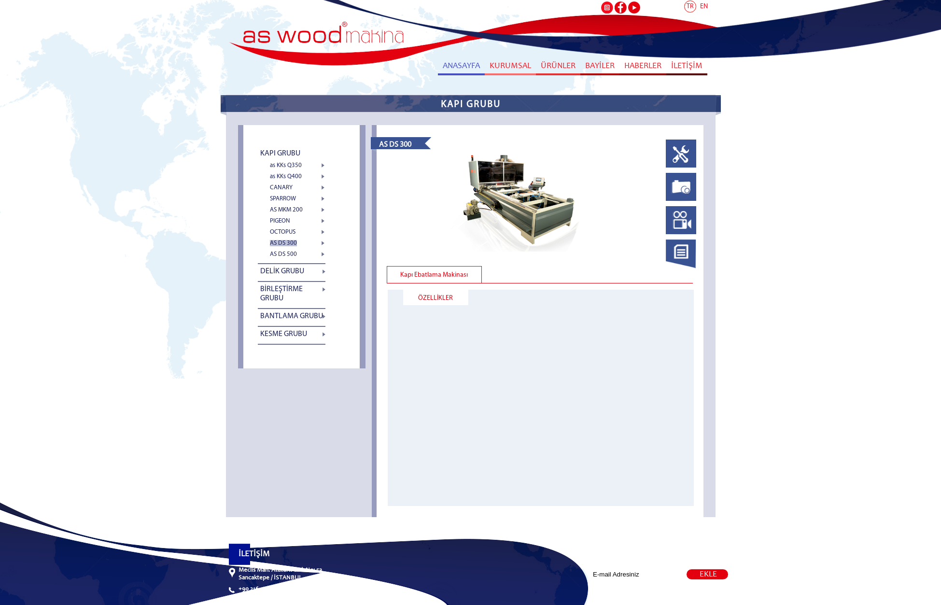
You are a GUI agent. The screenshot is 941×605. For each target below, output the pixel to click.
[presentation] (681, 168)
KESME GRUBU (283, 334)
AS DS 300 (283, 243)
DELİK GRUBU (282, 271)
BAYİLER (600, 66)
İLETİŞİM (686, 66)
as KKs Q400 (286, 176)
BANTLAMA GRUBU (291, 316)
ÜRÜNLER (558, 66)
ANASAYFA (461, 66)
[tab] (681, 156)
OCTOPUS (282, 232)
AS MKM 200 (286, 210)
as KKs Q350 (286, 165)
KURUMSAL (510, 66)
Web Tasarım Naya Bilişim (661, 595)
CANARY (281, 187)
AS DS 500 (283, 254)
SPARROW (283, 199)
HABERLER (642, 66)
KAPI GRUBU (280, 153)
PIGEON (280, 221)
